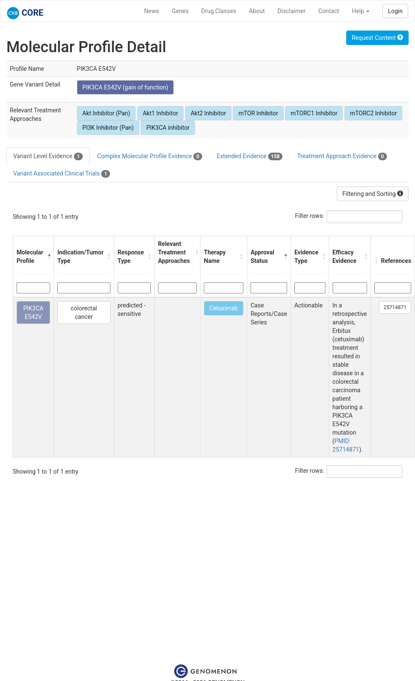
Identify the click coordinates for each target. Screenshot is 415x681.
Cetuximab (223, 308)
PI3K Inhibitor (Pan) (108, 127)
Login (395, 11)
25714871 (395, 307)
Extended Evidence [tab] (249, 156)
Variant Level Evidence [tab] (48, 156)
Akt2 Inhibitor (208, 113)
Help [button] (361, 11)
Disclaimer (291, 11)
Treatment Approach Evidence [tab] (342, 156)
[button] (48, 256)
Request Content (377, 37)
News (151, 11)
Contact (328, 11)
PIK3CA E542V (33, 312)
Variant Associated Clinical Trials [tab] (61, 174)
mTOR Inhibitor (258, 113)
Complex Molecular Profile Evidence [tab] (149, 156)
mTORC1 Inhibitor (314, 113)
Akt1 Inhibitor (160, 113)
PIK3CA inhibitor (167, 127)
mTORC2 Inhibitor (373, 113)
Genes (180, 11)
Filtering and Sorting (372, 193)
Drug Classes (218, 11)
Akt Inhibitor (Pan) (106, 113)
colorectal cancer (84, 312)
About (257, 11)
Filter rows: (310, 215)
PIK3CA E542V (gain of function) (125, 87)
